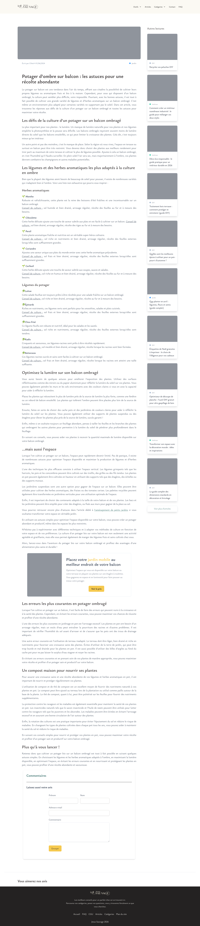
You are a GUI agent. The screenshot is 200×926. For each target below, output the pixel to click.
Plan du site (121, 914)
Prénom (52, 795)
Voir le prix (96, 588)
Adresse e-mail (55, 807)
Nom (82, 795)
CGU (91, 914)
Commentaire (55, 819)
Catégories (109, 914)
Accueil (76, 914)
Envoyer (55, 848)
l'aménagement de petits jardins (111, 509)
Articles (148, 6)
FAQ (180, 6)
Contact (172, 6)
